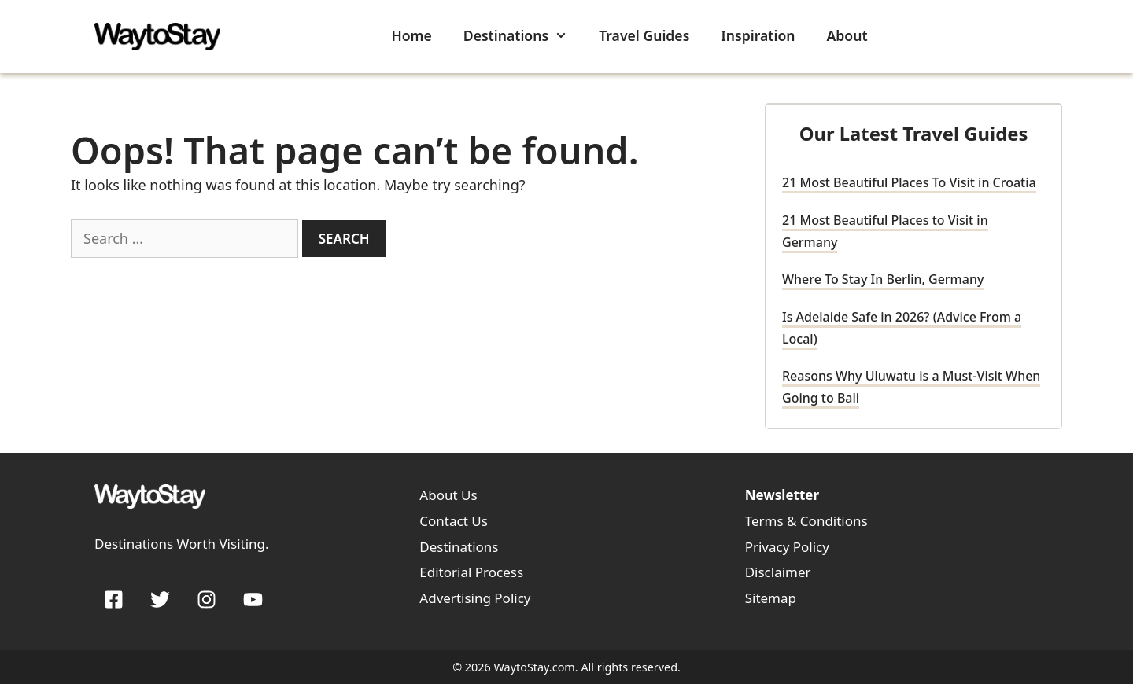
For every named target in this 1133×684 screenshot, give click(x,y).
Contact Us (453, 521)
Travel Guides (644, 35)
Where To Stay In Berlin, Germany (883, 279)
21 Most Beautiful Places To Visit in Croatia (909, 182)
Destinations (523, 35)
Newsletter (782, 495)
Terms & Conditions (806, 521)
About (847, 35)
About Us (448, 495)
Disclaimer (778, 572)
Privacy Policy (787, 547)
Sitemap (770, 598)
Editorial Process (471, 572)
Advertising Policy (474, 598)
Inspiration (758, 35)
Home (411, 35)
